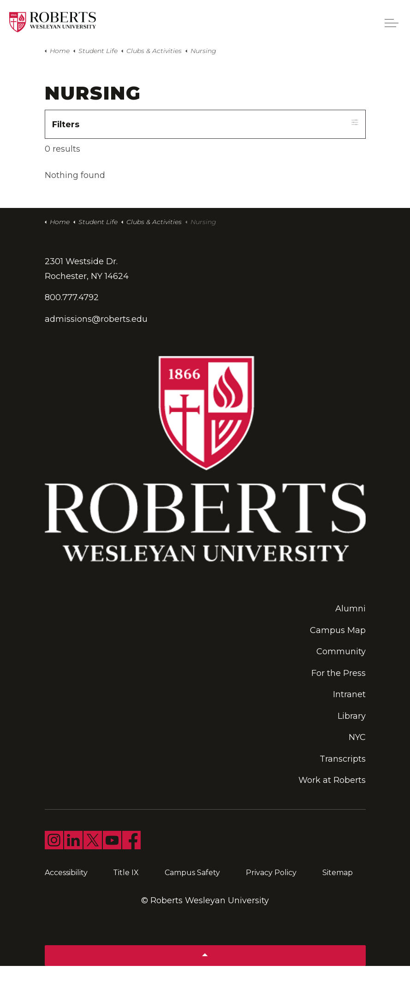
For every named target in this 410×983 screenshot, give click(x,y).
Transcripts (343, 759)
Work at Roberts (332, 781)
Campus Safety (192, 872)
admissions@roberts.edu (96, 319)
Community (341, 652)
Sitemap (337, 872)
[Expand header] (391, 23)
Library (352, 716)
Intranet (349, 695)
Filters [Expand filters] (205, 123)
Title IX (126, 872)
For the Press (338, 673)
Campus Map (338, 630)
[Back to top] (205, 955)
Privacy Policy (271, 872)
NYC (357, 738)
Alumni (350, 609)
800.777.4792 (72, 298)
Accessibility (66, 872)
